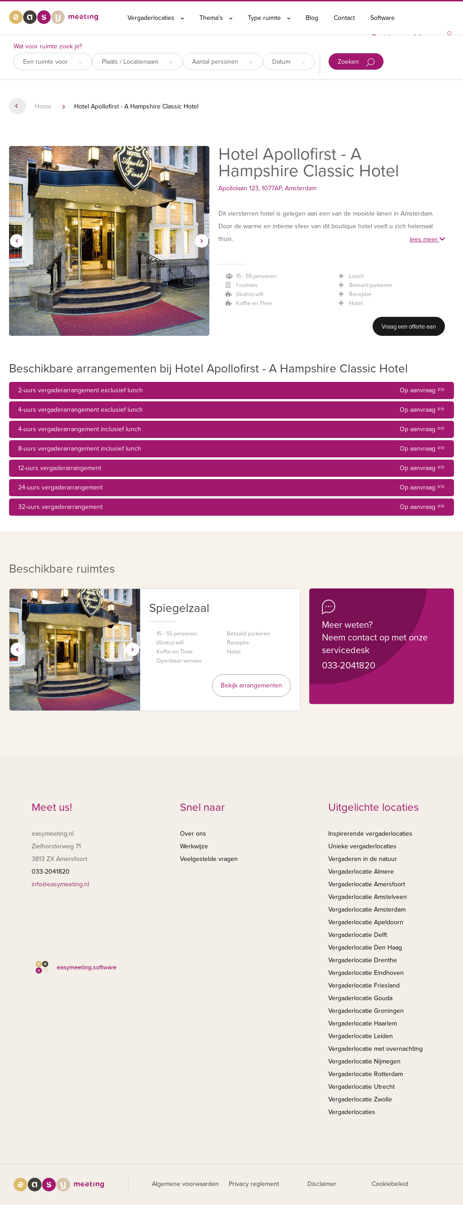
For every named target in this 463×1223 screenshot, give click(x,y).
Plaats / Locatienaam (137, 62)
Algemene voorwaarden (185, 1184)
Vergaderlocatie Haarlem (362, 1023)
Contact (344, 18)
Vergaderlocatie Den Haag (365, 947)
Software (382, 18)
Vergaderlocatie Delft (357, 935)
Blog (312, 18)
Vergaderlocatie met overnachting (375, 1049)
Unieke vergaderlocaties (362, 846)
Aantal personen (222, 62)
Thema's (215, 18)
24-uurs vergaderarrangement (231, 487)
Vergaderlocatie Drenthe (362, 960)
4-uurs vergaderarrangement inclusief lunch (231, 429)
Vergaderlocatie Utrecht (361, 1087)
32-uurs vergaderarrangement (231, 507)
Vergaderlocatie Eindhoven (366, 973)
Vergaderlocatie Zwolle (360, 1099)
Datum (288, 62)
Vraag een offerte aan (409, 326)
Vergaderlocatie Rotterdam (365, 1074)
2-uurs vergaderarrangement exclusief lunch (231, 390)
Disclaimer (321, 1184)
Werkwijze (194, 846)
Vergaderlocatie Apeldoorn (365, 922)
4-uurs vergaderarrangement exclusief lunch (231, 410)
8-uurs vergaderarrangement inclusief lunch (231, 448)
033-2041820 (348, 665)
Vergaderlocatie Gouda (360, 998)
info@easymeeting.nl (60, 884)
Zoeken (356, 62)
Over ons (193, 833)
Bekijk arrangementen (251, 685)
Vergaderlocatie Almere (361, 871)
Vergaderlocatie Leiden (360, 1036)
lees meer (427, 239)
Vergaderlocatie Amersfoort (366, 884)
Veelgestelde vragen (209, 859)
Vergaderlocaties (156, 18)
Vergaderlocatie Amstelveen (367, 897)
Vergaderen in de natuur (362, 859)
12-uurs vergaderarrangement (231, 468)
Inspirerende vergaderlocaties (370, 833)
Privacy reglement (254, 1184)
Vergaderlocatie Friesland (364, 985)
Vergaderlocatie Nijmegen (364, 1061)
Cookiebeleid (390, 1184)
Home (43, 106)
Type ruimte (269, 18)
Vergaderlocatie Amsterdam (367, 909)
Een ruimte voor (53, 62)
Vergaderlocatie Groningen (366, 1011)
